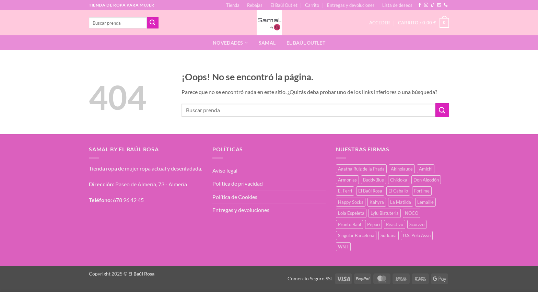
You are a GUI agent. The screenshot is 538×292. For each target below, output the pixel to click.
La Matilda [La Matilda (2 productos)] (400, 202)
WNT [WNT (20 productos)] (343, 246)
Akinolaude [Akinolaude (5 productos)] (402, 169)
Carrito (312, 5)
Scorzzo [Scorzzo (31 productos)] (416, 224)
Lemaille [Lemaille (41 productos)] (425, 202)
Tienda (232, 5)
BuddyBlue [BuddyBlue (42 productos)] (373, 180)
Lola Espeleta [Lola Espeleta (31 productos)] (351, 213)
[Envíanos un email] (439, 5)
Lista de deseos (397, 5)
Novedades (230, 42)
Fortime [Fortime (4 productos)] (422, 191)
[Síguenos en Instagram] (426, 5)
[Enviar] (153, 23)
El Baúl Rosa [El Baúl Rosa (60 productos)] (370, 191)
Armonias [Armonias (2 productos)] (347, 180)
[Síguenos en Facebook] (420, 5)
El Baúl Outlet (283, 5)
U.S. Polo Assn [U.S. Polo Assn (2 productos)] (417, 235)
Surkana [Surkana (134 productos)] (389, 235)
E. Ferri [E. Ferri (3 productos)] (345, 191)
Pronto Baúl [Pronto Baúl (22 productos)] (349, 224)
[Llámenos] (446, 5)
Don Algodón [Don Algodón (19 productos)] (426, 180)
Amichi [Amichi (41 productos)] (425, 169)
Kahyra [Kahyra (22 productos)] (377, 202)
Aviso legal (224, 170)
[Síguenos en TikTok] (433, 5)
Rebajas (254, 5)
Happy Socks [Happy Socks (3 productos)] (350, 202)
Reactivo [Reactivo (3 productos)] (394, 224)
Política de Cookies (234, 197)
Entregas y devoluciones (351, 5)
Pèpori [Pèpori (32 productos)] (373, 224)
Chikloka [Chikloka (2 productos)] (398, 180)
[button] (423, 23)
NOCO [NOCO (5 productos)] (411, 213)
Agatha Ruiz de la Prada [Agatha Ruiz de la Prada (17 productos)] (361, 169)
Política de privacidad (237, 183)
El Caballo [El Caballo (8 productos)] (398, 191)
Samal (267, 43)
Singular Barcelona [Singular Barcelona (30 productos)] (356, 235)
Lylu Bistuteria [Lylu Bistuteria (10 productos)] (385, 213)
